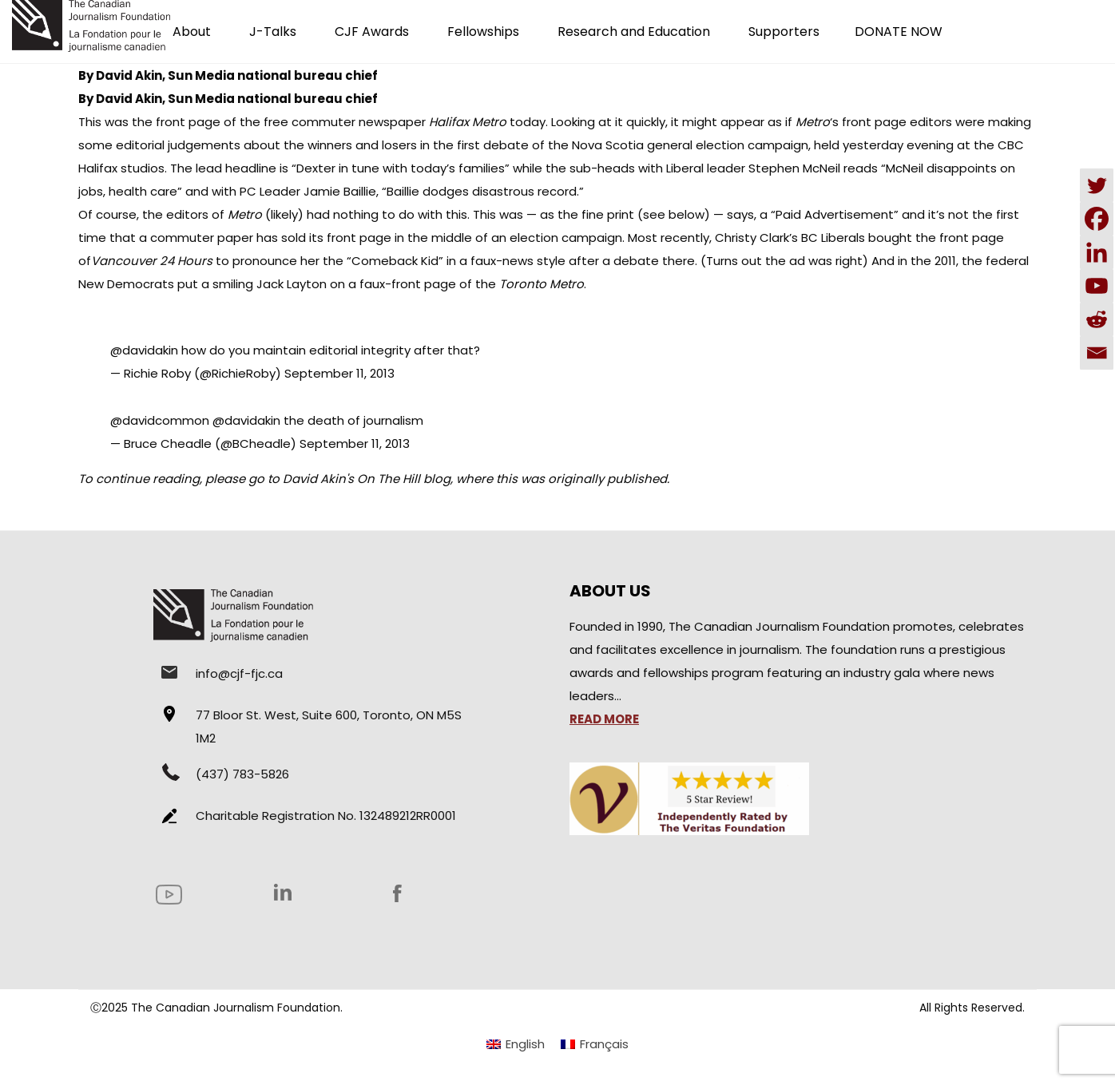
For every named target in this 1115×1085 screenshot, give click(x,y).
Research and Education (634, 31)
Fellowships (483, 31)
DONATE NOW (898, 31)
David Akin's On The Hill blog (366, 478)
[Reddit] (1096, 319)
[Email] (1096, 353)
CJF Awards (372, 31)
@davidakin (144, 350)
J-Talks (272, 31)
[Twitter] (1096, 185)
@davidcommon (159, 420)
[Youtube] (1096, 286)
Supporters (783, 31)
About (192, 31)
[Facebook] (1096, 219)
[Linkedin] (1096, 252)
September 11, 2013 (339, 373)
